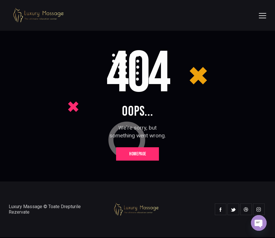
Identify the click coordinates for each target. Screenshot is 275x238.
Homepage (137, 154)
